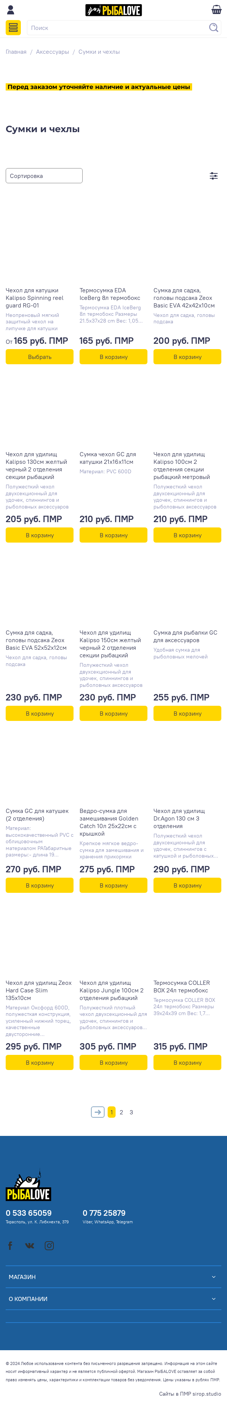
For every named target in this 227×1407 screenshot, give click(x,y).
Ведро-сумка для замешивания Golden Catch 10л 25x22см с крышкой (109, 822)
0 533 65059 (29, 1213)
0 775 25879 (104, 1213)
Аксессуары (52, 51)
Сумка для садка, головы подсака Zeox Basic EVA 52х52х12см (36, 640)
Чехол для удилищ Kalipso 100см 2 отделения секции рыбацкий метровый (181, 465)
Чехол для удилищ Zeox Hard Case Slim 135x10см (39, 990)
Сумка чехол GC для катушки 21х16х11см (108, 457)
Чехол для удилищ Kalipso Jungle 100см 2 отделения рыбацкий (112, 990)
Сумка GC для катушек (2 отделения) (37, 814)
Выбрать (40, 356)
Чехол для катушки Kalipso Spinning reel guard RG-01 (35, 297)
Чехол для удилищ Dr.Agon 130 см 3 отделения (179, 818)
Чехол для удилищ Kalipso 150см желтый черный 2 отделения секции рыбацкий (110, 644)
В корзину (114, 356)
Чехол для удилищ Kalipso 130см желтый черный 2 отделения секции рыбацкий (36, 465)
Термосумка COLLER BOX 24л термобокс (181, 986)
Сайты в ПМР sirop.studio (190, 1393)
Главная (16, 51)
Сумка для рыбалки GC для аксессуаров (185, 636)
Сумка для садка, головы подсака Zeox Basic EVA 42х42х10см (184, 297)
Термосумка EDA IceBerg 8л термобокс (110, 293)
